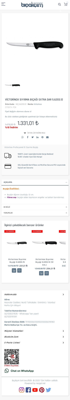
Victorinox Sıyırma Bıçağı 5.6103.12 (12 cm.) (45, 262)
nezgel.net (41, 383)
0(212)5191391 (10, 316)
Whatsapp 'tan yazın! (29, 313)
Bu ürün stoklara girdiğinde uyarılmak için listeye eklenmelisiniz (31, 116)
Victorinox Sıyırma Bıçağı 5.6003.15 (17, 260)
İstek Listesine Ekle (36, 133)
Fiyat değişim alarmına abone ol (18, 111)
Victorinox (38, 104)
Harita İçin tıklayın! (12, 305)
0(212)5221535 (11, 313)
